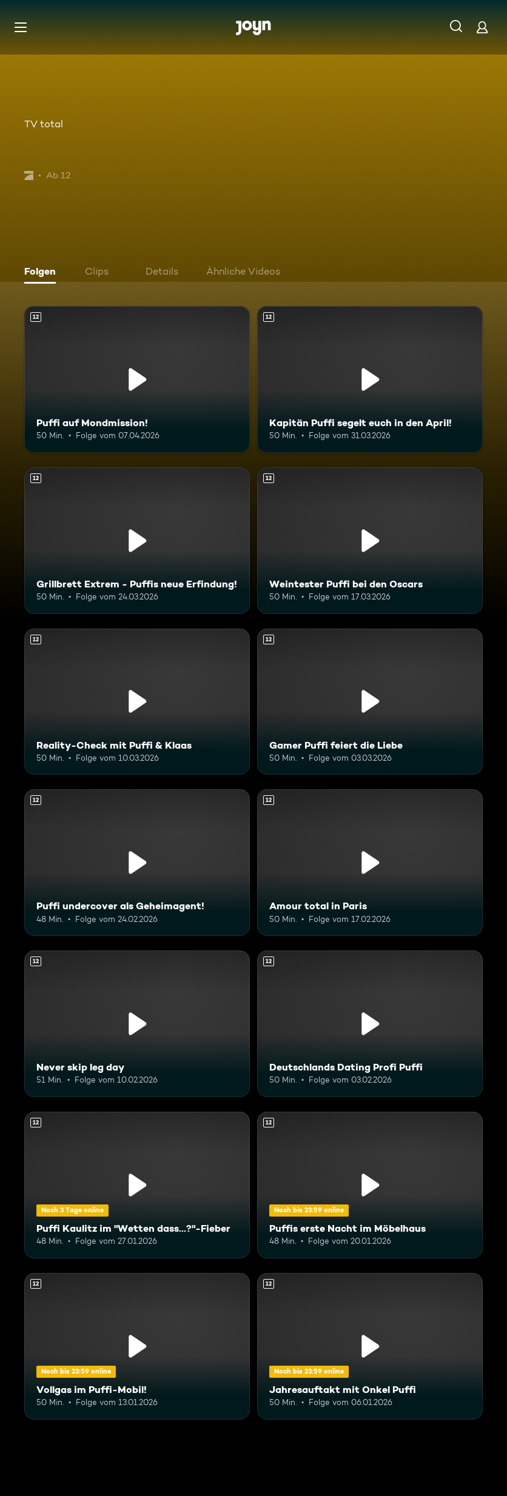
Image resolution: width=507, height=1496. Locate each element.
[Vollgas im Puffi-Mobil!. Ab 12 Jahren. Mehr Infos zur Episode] (137, 1346)
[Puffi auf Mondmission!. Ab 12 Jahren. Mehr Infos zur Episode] (137, 379)
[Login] (482, 27)
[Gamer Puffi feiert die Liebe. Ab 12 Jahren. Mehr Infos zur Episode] (370, 702)
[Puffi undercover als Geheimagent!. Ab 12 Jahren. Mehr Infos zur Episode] (137, 862)
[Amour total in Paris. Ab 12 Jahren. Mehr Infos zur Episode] (370, 862)
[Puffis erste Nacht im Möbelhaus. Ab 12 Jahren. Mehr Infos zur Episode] (370, 1185)
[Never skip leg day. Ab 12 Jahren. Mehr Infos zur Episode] (137, 1023)
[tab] (43, 273)
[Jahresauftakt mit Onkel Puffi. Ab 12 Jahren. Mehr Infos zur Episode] (370, 1346)
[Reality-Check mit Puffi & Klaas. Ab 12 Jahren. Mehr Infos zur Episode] (137, 702)
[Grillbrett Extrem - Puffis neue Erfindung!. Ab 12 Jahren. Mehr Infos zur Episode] (137, 540)
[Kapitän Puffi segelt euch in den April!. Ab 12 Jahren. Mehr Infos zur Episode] (370, 379)
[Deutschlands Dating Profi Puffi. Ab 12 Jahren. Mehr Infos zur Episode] (370, 1023)
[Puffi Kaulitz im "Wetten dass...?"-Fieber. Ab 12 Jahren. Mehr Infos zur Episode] (137, 1185)
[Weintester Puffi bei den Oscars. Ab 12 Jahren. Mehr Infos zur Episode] (370, 540)
